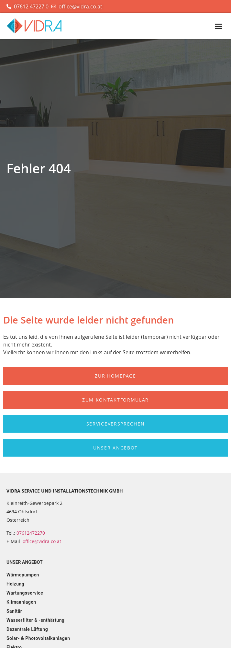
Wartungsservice (24, 593)
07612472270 (30, 533)
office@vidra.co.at (42, 541)
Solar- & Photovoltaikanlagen (38, 638)
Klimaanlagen (21, 602)
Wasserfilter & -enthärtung (35, 620)
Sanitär (14, 611)
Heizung (15, 583)
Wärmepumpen (22, 574)
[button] (218, 26)
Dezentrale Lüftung (27, 629)
